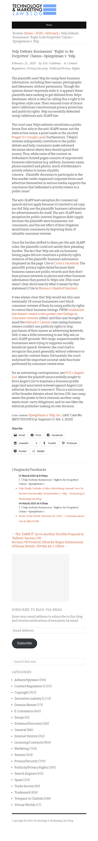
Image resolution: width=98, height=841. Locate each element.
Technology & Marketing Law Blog (53, 820)
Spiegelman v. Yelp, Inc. (45, 415)
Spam (19, 780)
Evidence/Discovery (28, 723)
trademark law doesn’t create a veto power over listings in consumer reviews (48, 314)
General (20, 730)
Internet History (26, 736)
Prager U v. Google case (28, 137)
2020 (39, 33)
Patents (20, 755)
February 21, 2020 (24, 63)
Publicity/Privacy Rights (64, 68)
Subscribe (24, 643)
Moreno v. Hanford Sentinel (58, 288)
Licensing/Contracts (29, 742)
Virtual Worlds (25, 805)
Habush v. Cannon (38, 322)
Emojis (19, 717)
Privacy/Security (37, 68)
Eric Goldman (52, 63)
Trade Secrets (24, 786)
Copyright (22, 692)
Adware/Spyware (27, 680)
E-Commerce (24, 711)
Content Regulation (28, 686)
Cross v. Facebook (66, 263)
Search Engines (25, 773)
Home (28, 33)
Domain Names (25, 705)
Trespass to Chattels (29, 798)
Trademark (23, 792)
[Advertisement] (40, 578)
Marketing (22, 748)
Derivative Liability (28, 698)
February (51, 33)
